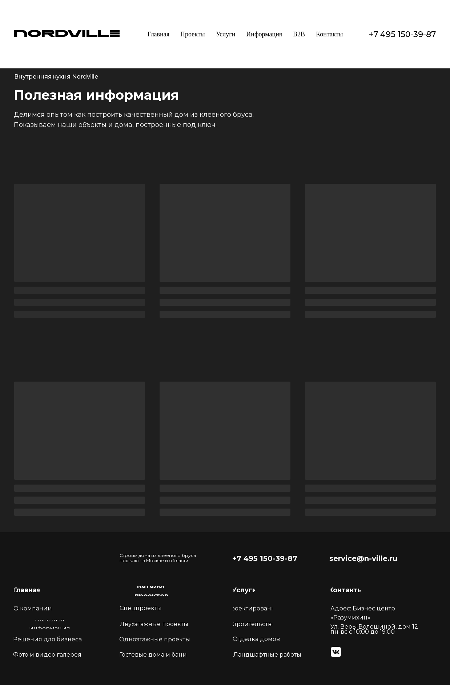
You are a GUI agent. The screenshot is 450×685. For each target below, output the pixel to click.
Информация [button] (264, 34)
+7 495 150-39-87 (402, 34)
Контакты (329, 34)
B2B (299, 34)
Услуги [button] (226, 34)
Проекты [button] (192, 34)
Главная (158, 34)
